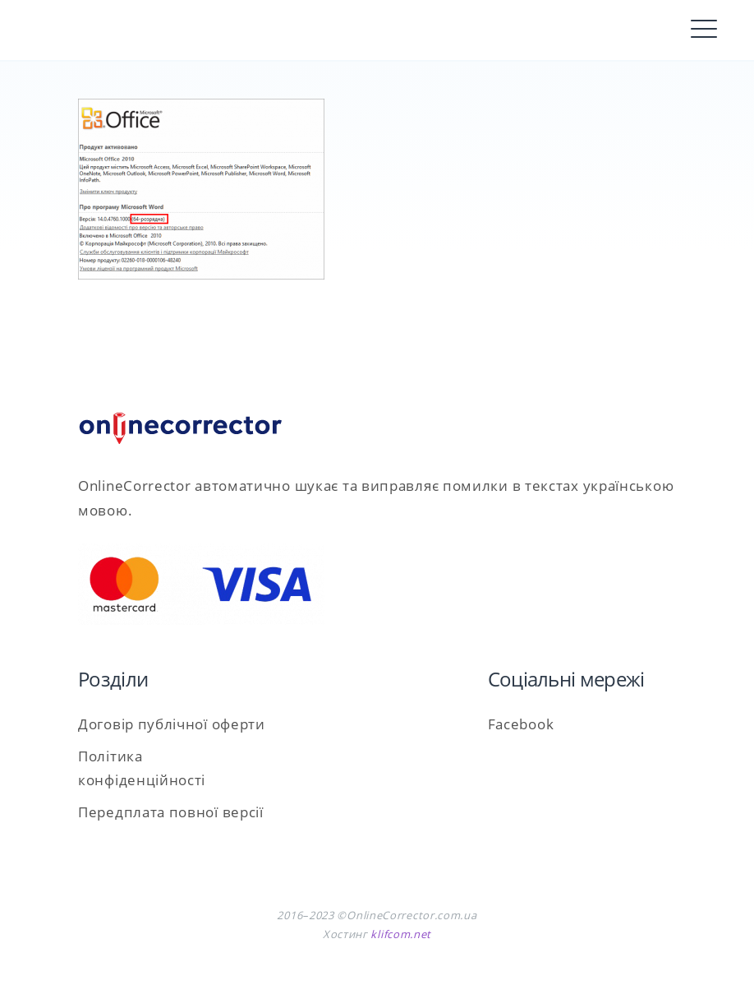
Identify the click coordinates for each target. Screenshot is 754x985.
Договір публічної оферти (171, 723)
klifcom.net (400, 934)
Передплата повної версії (171, 811)
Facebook (521, 723)
